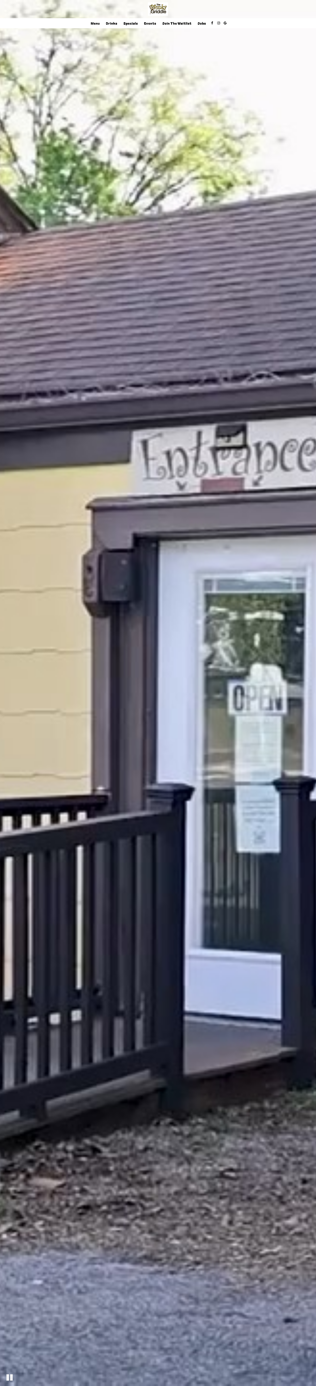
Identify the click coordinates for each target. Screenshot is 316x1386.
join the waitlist (176, 23)
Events (150, 23)
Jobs (202, 23)
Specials (130, 23)
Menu (95, 23)
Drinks (111, 23)
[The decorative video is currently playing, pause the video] (9, 1377)
